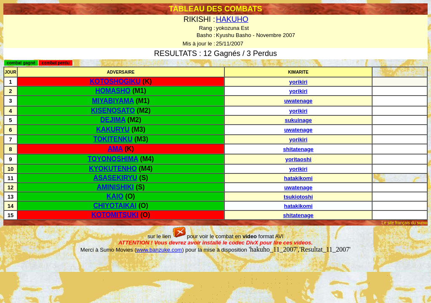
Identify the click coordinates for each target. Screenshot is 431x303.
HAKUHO (232, 19)
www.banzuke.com (159, 250)
